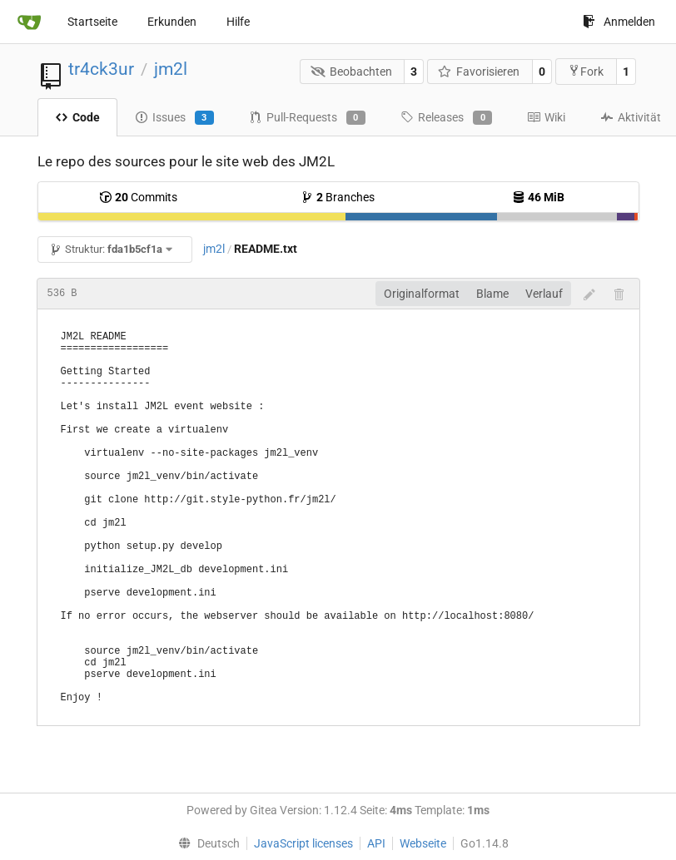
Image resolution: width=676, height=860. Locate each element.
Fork (586, 71)
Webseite (423, 843)
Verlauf (544, 293)
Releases (446, 118)
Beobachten (351, 71)
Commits (138, 197)
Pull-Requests (307, 118)
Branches (338, 197)
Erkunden (171, 21)
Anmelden (619, 21)
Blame (492, 293)
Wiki (546, 117)
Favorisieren (479, 71)
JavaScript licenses (303, 843)
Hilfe (238, 21)
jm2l (170, 69)
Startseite (92, 21)
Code (77, 117)
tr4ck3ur (101, 69)
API (376, 843)
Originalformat (422, 293)
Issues (174, 118)
